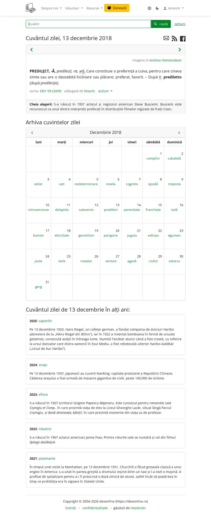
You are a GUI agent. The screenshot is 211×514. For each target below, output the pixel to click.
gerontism (86, 235)
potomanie (47, 458)
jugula (132, 235)
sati (62, 184)
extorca (174, 261)
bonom (38, 235)
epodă (153, 184)
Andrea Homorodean (165, 60)
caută (161, 24)
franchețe (153, 209)
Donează (116, 8)
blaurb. (90, 91)
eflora (43, 394)
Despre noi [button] (50, 8)
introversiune (38, 209)
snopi (43, 365)
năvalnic (45, 429)
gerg (38, 287)
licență (70, 508)
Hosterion (138, 508)
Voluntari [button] (72, 8)
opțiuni (180, 24)
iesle (61, 261)
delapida (62, 209)
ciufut (153, 261)
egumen (174, 235)
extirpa (153, 235)
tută (174, 209)
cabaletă (174, 158)
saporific (45, 321)
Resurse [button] (93, 8)
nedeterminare (86, 184)
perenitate (132, 209)
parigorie (111, 235)
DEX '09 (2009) (50, 91)
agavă (131, 261)
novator (86, 261)
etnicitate (62, 235)
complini (153, 158)
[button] (149, 8)
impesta (174, 184)
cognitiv (132, 184)
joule (38, 261)
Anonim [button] (172, 8)
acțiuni (104, 91)
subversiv (86, 209)
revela (110, 184)
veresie (110, 261)
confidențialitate (95, 508)
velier (38, 184)
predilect (111, 209)
